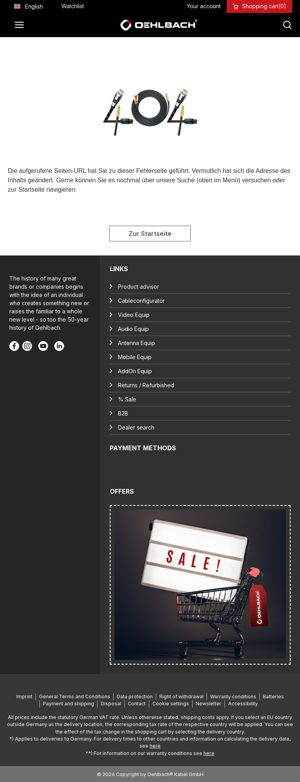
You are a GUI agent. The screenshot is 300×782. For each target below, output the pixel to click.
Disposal (111, 703)
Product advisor (138, 286)
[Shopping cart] (264, 6)
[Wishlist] (72, 6)
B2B (123, 413)
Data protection (135, 696)
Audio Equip (133, 328)
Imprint (24, 696)
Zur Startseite (150, 233)
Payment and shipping (68, 703)
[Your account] (204, 6)
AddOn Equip (135, 371)
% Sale (127, 399)
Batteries (273, 696)
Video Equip (134, 314)
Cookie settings (170, 703)
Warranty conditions (233, 696)
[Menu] (21, 25)
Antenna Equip (136, 343)
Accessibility (243, 703)
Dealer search (136, 427)
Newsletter (208, 703)
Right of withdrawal (181, 696)
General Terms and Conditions (74, 696)
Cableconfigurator (141, 300)
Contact (137, 703)
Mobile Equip (135, 357)
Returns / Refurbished (146, 385)
